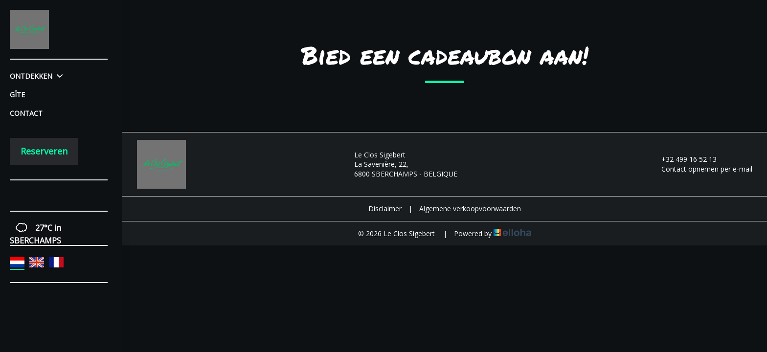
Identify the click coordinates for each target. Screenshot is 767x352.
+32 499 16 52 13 (683, 159)
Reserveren (44, 151)
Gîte (17, 94)
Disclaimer (385, 208)
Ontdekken (36, 76)
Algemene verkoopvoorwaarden (470, 208)
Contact (26, 113)
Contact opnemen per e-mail (701, 169)
